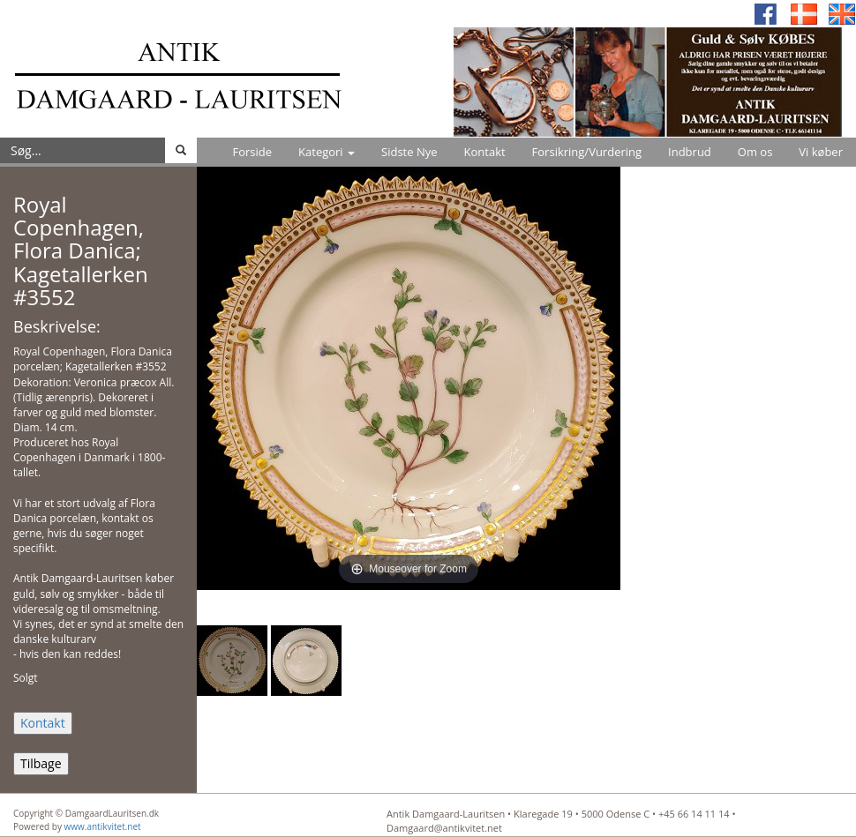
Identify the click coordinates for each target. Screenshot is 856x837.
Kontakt (485, 152)
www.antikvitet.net (102, 826)
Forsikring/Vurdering (587, 152)
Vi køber (821, 152)
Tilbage (41, 763)
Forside (252, 152)
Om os (755, 152)
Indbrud (689, 152)
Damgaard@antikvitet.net (444, 827)
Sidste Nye (409, 152)
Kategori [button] (326, 152)
